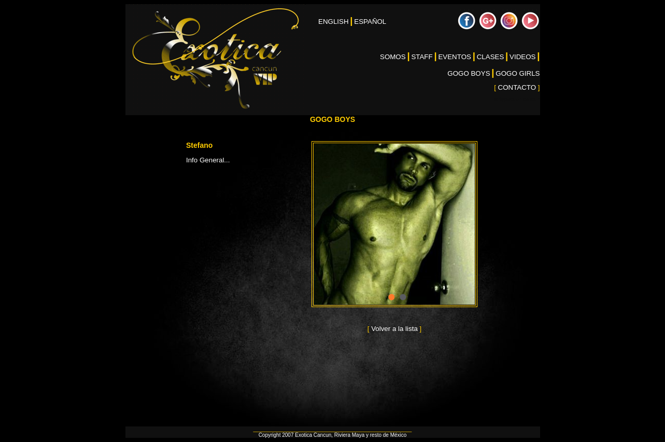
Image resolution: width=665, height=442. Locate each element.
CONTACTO (517, 87)
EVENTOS (454, 57)
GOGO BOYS (468, 73)
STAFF (421, 57)
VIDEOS (522, 57)
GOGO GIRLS (518, 73)
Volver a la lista (394, 329)
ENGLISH (333, 21)
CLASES (490, 57)
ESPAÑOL (370, 21)
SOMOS (393, 57)
